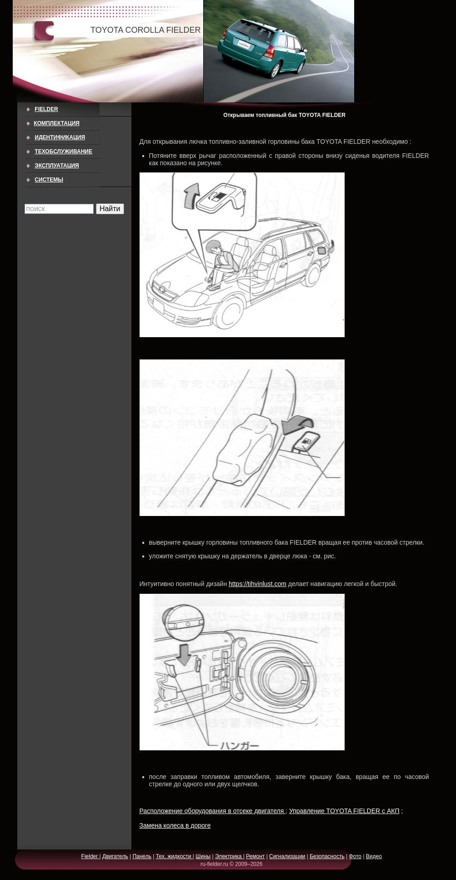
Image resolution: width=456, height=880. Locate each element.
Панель (141, 856)
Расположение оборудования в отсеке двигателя (213, 810)
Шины (202, 856)
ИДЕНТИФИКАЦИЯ (60, 137)
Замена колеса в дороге (175, 825)
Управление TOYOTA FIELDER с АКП (344, 810)
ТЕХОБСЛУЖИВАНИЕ (63, 151)
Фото (355, 856)
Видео (374, 856)
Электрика (229, 856)
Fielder (46, 109)
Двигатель (115, 856)
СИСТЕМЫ (49, 180)
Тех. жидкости (174, 856)
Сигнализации (287, 856)
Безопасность (327, 856)
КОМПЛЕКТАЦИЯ (57, 123)
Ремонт (255, 856)
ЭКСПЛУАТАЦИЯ (57, 165)
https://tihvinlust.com (257, 583)
